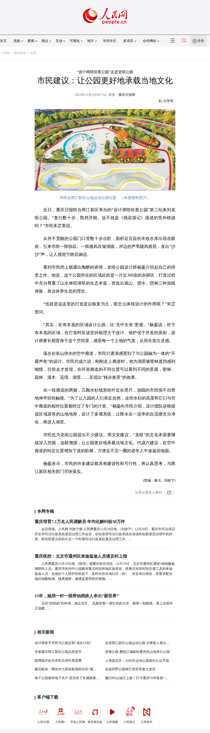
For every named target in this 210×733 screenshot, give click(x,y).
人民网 (5, 53)
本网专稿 (45, 511)
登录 (200, 41)
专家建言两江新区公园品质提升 (58, 652)
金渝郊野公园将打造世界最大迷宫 (130, 669)
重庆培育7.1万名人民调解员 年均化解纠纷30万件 (80, 521)
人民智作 (146, 714)
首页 (3, 41)
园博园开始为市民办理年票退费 (58, 660)
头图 (33, 53)
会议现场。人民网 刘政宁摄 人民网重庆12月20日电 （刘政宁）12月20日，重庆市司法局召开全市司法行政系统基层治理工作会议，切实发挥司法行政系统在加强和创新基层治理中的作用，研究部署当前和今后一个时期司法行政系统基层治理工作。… (105, 534)
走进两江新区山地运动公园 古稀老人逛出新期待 (140, 643)
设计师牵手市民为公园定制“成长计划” (63, 643)
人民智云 (129, 714)
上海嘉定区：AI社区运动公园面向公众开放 (137, 660)
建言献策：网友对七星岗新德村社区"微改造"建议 (71, 669)
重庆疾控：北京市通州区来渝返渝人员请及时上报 (81, 556)
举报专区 (109, 41)
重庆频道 (20, 53)
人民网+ (60, 714)
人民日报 (43, 714)
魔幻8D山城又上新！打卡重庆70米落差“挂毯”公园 (142, 678)
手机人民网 (77, 714)
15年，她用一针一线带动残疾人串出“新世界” (77, 596)
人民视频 (112, 714)
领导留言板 (95, 714)
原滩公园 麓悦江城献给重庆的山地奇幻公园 (137, 652)
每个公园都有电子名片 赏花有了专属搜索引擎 (69, 678)
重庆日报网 (126, 94)
